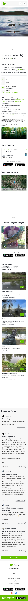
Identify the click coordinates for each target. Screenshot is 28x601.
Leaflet (3, 188)
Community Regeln (14, 580)
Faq (14, 585)
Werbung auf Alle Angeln (14, 578)
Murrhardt (19, 69)
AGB (14, 573)
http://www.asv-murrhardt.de (13, 92)
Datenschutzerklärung (14, 568)
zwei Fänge (18, 101)
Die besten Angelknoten (14, 583)
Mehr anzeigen (14, 557)
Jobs (14, 575)
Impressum (14, 571)
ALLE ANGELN (11, 115)
